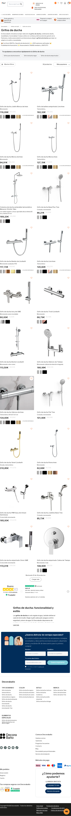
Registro (2, 775)
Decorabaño (4, 26)
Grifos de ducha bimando (9, 699)
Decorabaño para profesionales (45, 751)
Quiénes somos (40, 738)
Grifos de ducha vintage (43, 701)
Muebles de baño (6, 14)
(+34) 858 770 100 (53, 785)
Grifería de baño (53, 14)
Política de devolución (57, 810)
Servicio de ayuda (53, 791)
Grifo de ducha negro (30, 55)
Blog (37, 748)
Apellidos (50, 649)
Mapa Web (39, 812)
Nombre (28, 649)
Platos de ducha (30, 14)
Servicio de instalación (43, 754)
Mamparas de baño (17, 14)
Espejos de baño (64, 14)
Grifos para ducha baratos (12, 55)
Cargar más (35, 579)
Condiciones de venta (58, 808)
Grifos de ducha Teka (59, 690)
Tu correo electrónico (32, 658)
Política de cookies (42, 808)
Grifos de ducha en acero (26, 694)
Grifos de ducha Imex (59, 692)
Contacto (39, 746)
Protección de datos (53, 806)
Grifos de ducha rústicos (43, 690)
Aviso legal (39, 806)
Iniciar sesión (4, 773)
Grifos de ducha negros (26, 690)
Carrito (2, 778)
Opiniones (39, 741)
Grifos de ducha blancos (26, 697)
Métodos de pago (41, 810)
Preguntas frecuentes (42, 743)
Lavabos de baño (41, 14)
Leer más (16, 625)
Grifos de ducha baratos (9, 720)
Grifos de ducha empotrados (49, 55)
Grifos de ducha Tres (59, 694)
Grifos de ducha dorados (26, 692)
